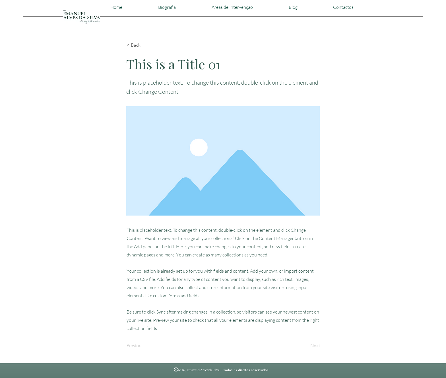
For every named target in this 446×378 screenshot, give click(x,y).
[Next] (306, 345)
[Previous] (145, 345)
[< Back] (145, 45)
